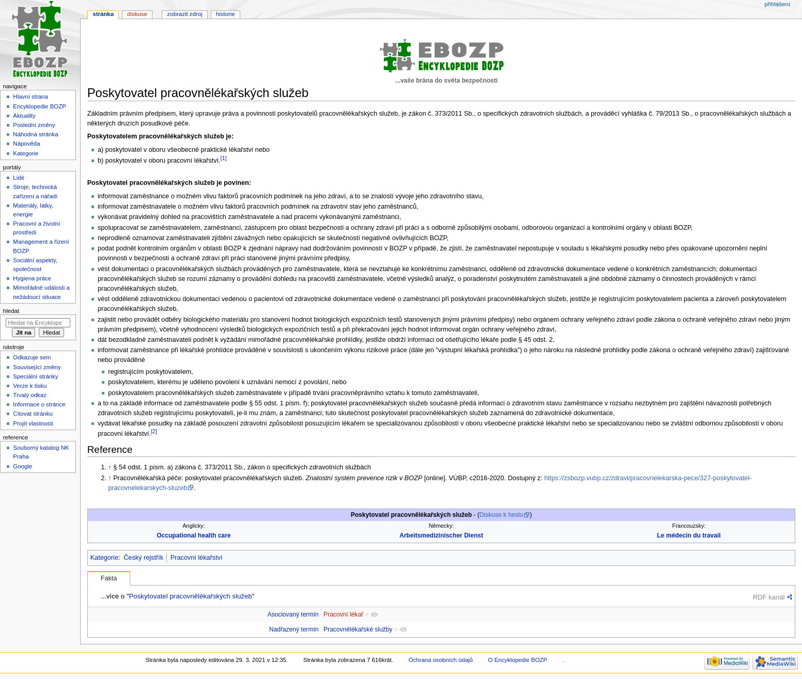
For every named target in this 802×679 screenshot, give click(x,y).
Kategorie (104, 557)
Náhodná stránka (35, 134)
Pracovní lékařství (197, 557)
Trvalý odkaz (30, 395)
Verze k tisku (30, 386)
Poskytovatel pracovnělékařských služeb (190, 596)
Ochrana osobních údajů (440, 660)
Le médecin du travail (689, 535)
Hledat (11, 311)
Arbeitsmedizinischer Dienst (441, 535)
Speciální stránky (35, 376)
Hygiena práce (32, 278)
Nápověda (26, 143)
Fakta (109, 578)
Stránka (103, 14)
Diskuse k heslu (501, 514)
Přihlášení (777, 4)
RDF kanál (768, 597)
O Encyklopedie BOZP (517, 660)
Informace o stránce (39, 404)
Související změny (36, 367)
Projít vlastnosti (33, 423)
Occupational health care (193, 535)
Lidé (18, 178)
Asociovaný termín (292, 614)
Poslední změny (34, 125)
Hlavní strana (30, 96)
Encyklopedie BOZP (39, 106)
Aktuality (24, 116)
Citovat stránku (32, 413)
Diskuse (137, 14)
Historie (225, 14)
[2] (154, 431)
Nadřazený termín (294, 629)
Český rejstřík (143, 557)
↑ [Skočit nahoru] (109, 467)
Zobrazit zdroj (185, 14)
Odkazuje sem (32, 357)
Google (22, 466)
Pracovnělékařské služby (357, 629)
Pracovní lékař (343, 614)
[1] (224, 158)
